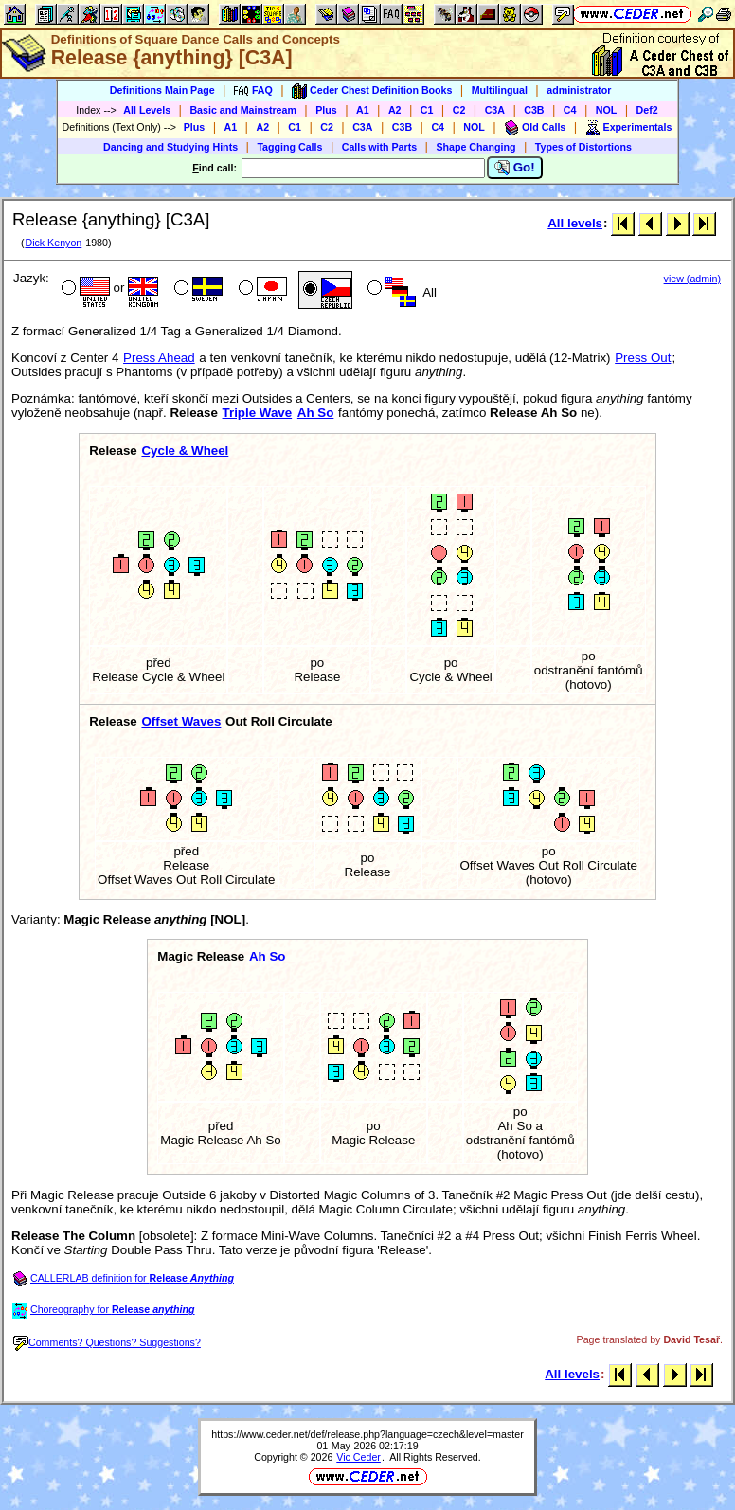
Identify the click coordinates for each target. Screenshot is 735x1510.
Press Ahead (159, 358)
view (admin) (692, 278)
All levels (574, 223)
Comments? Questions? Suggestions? (107, 1342)
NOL (607, 110)
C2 (459, 110)
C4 (570, 110)
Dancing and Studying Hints (170, 147)
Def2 (647, 110)
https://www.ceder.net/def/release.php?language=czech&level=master (367, 1434)
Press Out (643, 358)
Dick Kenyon (53, 242)
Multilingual (500, 90)
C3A (495, 110)
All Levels (146, 110)
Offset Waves (181, 721)
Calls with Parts (379, 147)
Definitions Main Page (162, 90)
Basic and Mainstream (242, 110)
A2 (395, 110)
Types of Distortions (583, 147)
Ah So (315, 412)
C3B (534, 110)
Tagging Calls (289, 147)
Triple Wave (258, 412)
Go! (514, 167)
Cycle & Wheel (184, 450)
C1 (427, 110)
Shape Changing (475, 147)
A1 (362, 110)
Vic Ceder (358, 1457)
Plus (326, 110)
